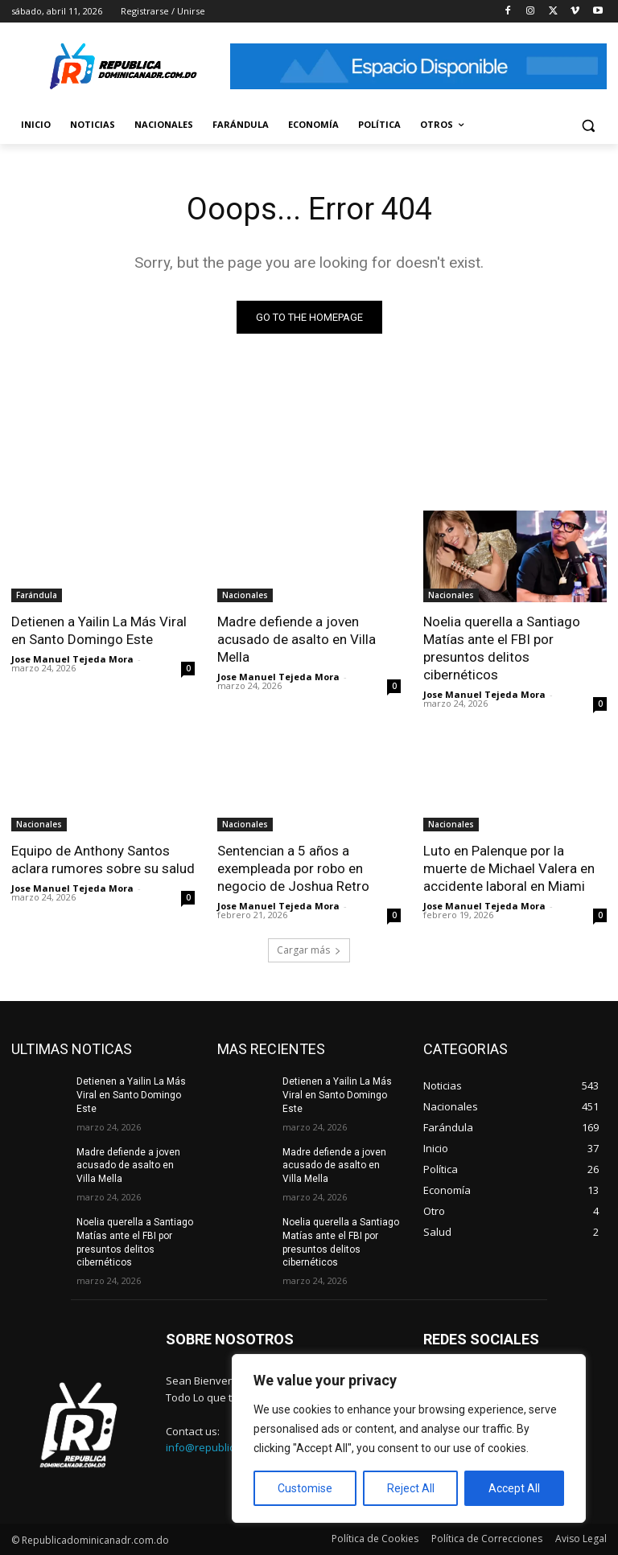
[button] (588, 125)
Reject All (411, 1488)
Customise (305, 1488)
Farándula (36, 595)
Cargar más (309, 950)
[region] (409, 1438)
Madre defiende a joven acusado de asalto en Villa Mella (296, 639)
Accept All (514, 1488)
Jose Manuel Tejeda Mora (72, 659)
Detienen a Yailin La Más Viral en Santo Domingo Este (99, 630)
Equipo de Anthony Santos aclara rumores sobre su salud (103, 859)
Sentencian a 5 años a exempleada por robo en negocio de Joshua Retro (293, 868)
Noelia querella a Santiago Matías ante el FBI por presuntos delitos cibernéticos (501, 648)
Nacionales (245, 595)
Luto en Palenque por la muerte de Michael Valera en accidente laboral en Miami (509, 868)
